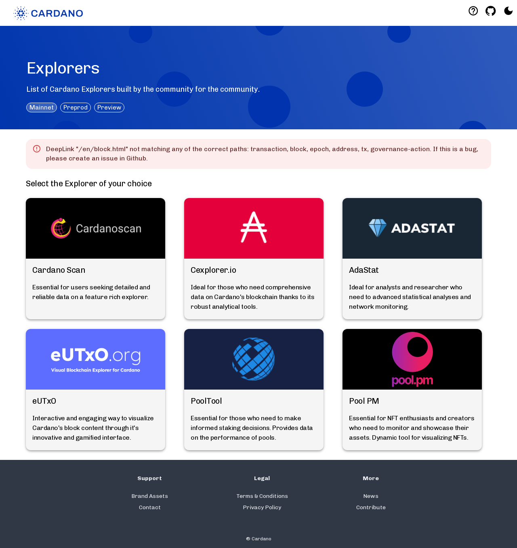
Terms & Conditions (262, 496)
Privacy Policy (262, 507)
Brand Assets (149, 496)
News (370, 496)
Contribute (371, 507)
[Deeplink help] (473, 10)
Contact (150, 507)
